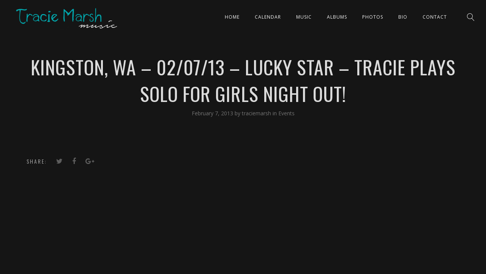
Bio (402, 17)
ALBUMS (337, 17)
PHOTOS (372, 17)
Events (286, 113)
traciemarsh (257, 113)
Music (304, 17)
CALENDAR (268, 17)
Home (232, 17)
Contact (435, 17)
